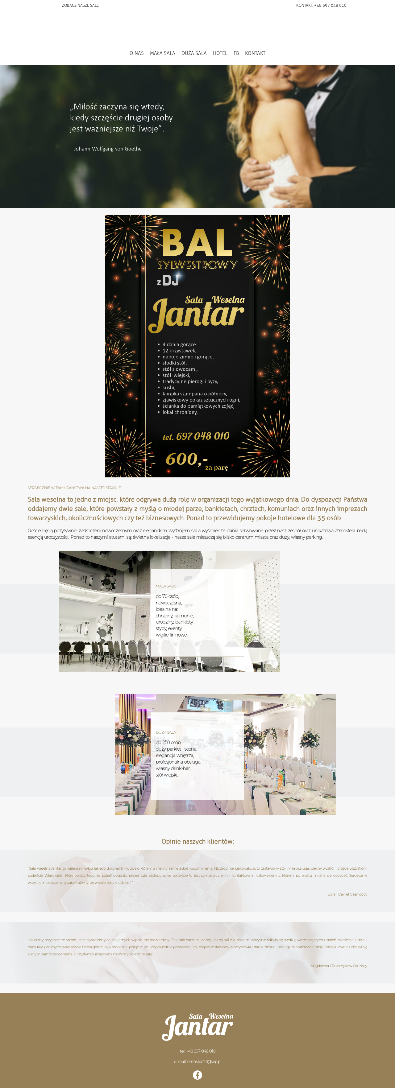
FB (236, 53)
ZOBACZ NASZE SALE (80, 5)
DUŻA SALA (194, 53)
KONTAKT (255, 53)
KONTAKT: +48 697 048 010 (321, 5)
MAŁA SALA (162, 53)
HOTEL (220, 53)
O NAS (137, 53)
